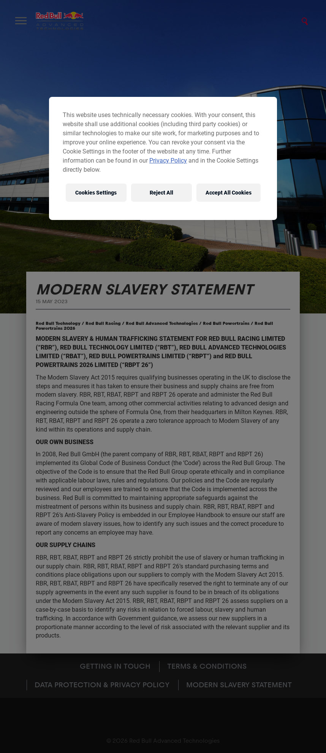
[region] (163, 158)
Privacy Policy (168, 160)
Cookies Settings (96, 192)
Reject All (161, 192)
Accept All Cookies (229, 192)
